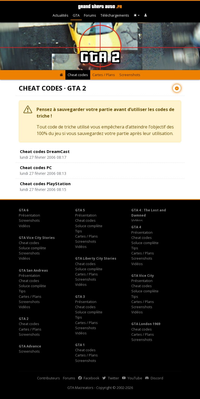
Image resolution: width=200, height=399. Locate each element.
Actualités (60, 15)
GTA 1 (80, 345)
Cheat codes (78, 74)
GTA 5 (80, 210)
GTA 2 (23, 318)
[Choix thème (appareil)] (136, 15)
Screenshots (129, 74)
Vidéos (24, 225)
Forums (90, 15)
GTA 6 (23, 210)
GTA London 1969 (145, 324)
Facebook (88, 378)
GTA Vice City (142, 275)
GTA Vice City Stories (37, 237)
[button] (146, 15)
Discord (154, 378)
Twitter (110, 378)
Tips (78, 231)
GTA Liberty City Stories (95, 258)
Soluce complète (88, 225)
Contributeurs (48, 378)
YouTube (132, 378)
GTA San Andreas (33, 270)
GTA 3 (80, 296)
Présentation (29, 215)
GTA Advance (30, 346)
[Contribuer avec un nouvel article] (176, 88)
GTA (76, 15)
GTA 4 (136, 227)
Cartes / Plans (103, 74)
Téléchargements (115, 15)
